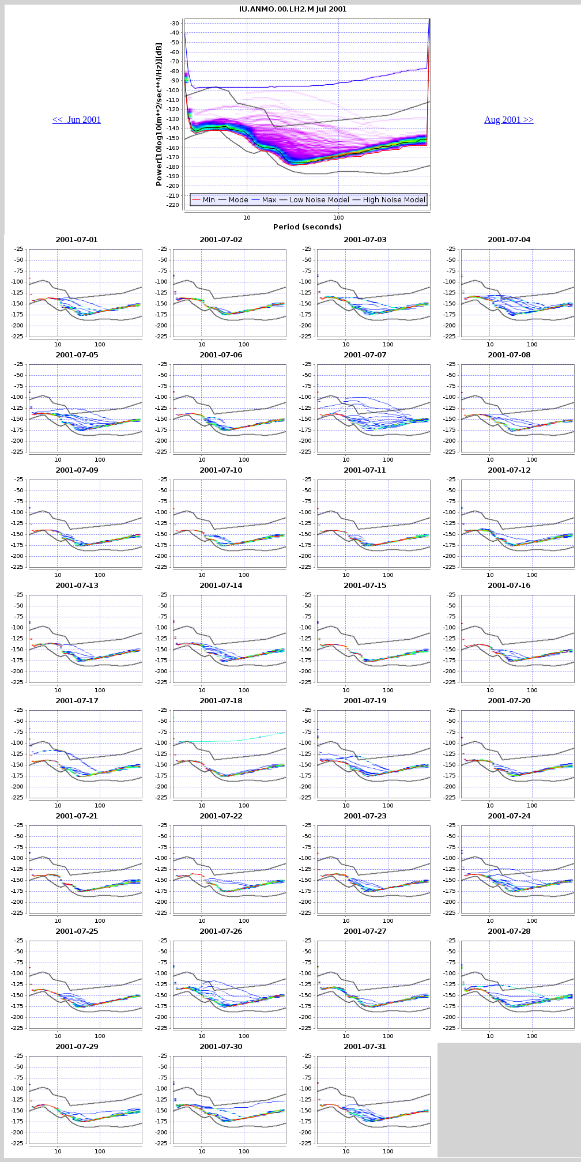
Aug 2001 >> (509, 119)
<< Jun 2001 (76, 119)
